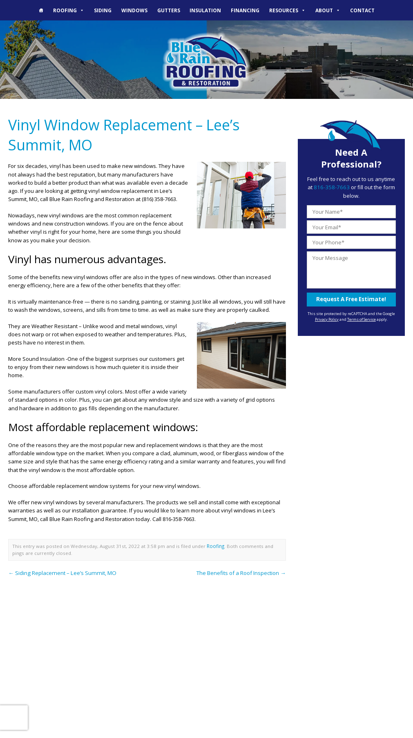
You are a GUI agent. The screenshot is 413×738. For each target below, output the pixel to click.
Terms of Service (361, 318)
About (327, 10)
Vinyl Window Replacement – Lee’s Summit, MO (122, 133)
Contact (362, 10)
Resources (287, 10)
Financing (245, 10)
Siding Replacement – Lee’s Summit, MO (60, 571)
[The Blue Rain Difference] (41, 10)
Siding (103, 10)
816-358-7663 (332, 187)
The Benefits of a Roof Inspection (241, 571)
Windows (134, 10)
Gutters (168, 10)
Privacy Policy (327, 318)
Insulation (205, 10)
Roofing (68, 10)
